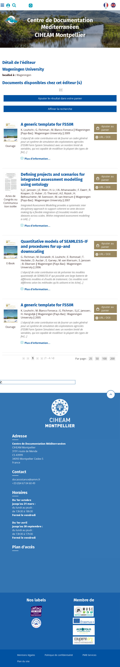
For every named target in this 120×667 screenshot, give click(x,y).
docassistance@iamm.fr (26, 479)
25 (90, 358)
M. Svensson (45, 197)
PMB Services (89, 655)
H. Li (52, 190)
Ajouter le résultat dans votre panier (60, 98)
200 (112, 358)
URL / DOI (104, 137)
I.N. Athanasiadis (66, 190)
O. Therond (51, 193)
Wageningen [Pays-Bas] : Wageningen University (55, 131)
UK (112, 4)
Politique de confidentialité (59, 655)
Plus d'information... (37, 158)
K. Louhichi (27, 130)
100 (104, 358)
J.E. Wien (43, 190)
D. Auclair (38, 260)
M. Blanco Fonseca (62, 130)
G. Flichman (42, 130)
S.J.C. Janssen (28, 190)
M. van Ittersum (64, 197)
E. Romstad (73, 257)
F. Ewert (82, 190)
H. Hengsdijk (28, 314)
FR (104, 4)
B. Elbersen (28, 264)
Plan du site (23, 661)
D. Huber (37, 193)
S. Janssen (84, 260)
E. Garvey (51, 260)
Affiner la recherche (60, 109)
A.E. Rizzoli (65, 193)
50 (97, 358)
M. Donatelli (43, 257)
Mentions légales (26, 655)
